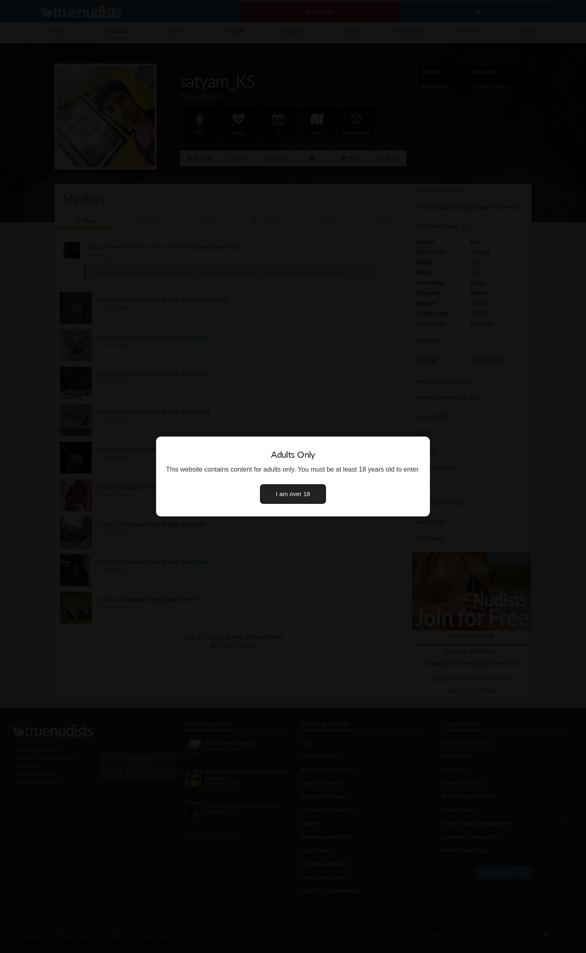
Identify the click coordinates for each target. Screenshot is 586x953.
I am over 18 (293, 493)
